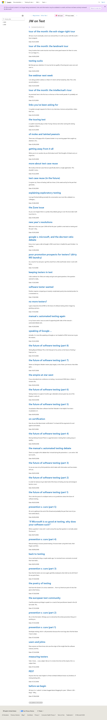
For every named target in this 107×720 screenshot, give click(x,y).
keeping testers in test (40, 272)
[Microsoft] (3, 2)
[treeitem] (13, 22)
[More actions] (76, 15)
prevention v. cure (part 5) (42, 506)
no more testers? (38, 301)
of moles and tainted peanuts (44, 134)
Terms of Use (61, 715)
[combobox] (13, 19)
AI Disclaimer (5, 715)
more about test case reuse (43, 163)
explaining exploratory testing (45, 192)
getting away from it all (41, 148)
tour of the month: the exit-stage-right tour (52, 31)
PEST (31, 671)
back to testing (37, 553)
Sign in (103, 2)
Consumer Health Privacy (48, 715)
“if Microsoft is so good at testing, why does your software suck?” (52, 523)
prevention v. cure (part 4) (42, 539)
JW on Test (44, 15)
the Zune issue (36, 207)
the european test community (45, 597)
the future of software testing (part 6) (49, 389)
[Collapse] (23, 15)
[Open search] (99, 2)
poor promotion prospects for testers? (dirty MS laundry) (53, 256)
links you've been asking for (43, 104)
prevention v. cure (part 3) (42, 568)
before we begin (37, 685)
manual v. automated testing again (47, 316)
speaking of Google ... (40, 330)
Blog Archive (36, 15)
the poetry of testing (40, 583)
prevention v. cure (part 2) (42, 612)
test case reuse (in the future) (44, 178)
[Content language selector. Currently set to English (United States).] (9, 711)
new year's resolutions (40, 222)
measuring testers (38, 656)
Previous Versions (15, 715)
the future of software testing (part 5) (49, 404)
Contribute (30, 715)
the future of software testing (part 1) (48, 492)
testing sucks (36, 60)
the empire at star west (41, 374)
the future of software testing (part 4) (49, 433)
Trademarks (69, 715)
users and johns (37, 641)
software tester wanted (41, 286)
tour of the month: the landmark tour (48, 46)
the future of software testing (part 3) (49, 462)
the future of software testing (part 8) (49, 345)
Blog (23, 715)
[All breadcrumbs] (30, 15)
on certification (37, 418)
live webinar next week (41, 75)
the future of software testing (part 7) (49, 360)
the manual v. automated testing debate (50, 448)
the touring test (37, 119)
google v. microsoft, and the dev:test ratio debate (51, 238)
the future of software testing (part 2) (49, 477)
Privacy (36, 715)
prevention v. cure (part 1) (42, 627)
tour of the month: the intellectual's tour (50, 90)
